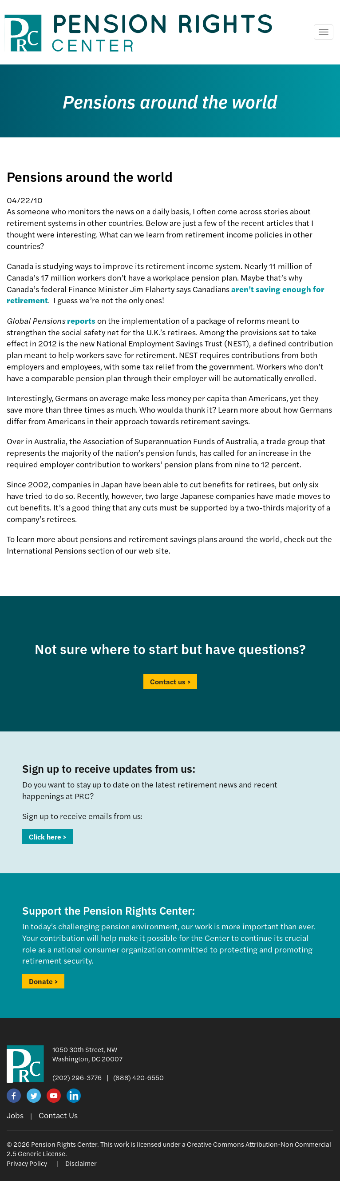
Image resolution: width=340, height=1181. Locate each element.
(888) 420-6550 (138, 1077)
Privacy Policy (27, 1163)
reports (81, 320)
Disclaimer (81, 1163)
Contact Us (58, 1115)
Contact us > (170, 681)
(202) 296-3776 (77, 1077)
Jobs (15, 1115)
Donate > (43, 981)
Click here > (47, 837)
